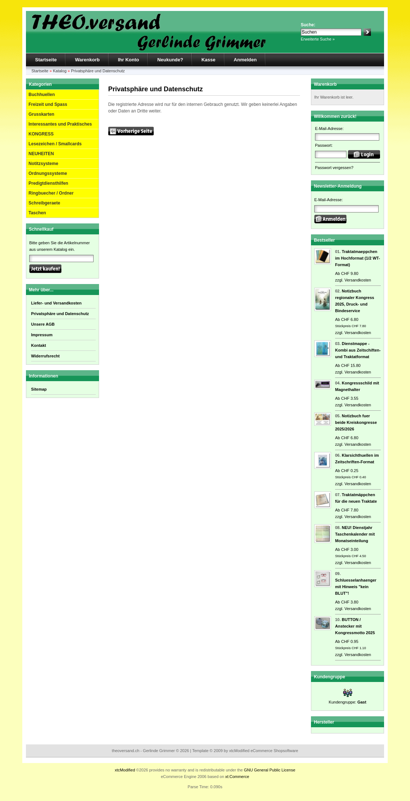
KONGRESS (41, 134)
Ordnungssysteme (48, 173)
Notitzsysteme (43, 163)
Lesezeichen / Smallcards (55, 143)
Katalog (60, 71)
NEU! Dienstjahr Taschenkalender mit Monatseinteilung (355, 534)
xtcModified (125, 770)
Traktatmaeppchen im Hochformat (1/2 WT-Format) (357, 258)
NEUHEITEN (41, 153)
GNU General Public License (269, 770)
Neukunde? (170, 59)
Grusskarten (41, 114)
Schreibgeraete (44, 203)
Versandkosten (358, 280)
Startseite (46, 59)
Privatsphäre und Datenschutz (98, 71)
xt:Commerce (237, 776)
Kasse (208, 59)
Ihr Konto (128, 59)
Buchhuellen (42, 94)
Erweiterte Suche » (318, 39)
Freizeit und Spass (48, 104)
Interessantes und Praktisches (60, 124)
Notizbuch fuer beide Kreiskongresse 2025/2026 (356, 422)
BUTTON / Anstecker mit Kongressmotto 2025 (355, 626)
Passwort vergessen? (334, 167)
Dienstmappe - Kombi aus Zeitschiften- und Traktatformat (358, 350)
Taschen (37, 212)
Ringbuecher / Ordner (51, 193)
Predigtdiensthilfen (48, 183)
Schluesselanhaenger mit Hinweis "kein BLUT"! (355, 586)
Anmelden (245, 59)
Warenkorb (87, 59)
